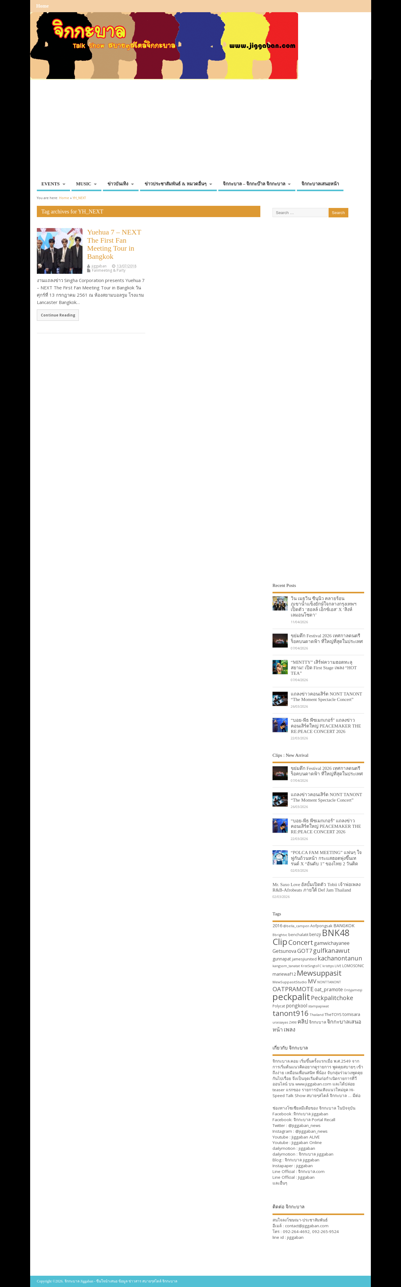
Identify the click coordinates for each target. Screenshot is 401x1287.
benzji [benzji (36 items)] (315, 934)
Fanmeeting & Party (108, 270)
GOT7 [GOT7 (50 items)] (304, 950)
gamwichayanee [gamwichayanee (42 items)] (332, 943)
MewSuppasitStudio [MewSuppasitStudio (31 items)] (290, 982)
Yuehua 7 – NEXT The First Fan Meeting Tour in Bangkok (114, 244)
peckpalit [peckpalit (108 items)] (291, 997)
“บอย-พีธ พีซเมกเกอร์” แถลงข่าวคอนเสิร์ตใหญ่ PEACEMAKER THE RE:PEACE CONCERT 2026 (326, 725)
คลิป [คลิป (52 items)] (302, 1021)
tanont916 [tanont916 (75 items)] (291, 1013)
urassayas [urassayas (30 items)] (280, 1022)
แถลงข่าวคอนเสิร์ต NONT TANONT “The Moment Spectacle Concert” (326, 696)
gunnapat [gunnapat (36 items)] (282, 959)
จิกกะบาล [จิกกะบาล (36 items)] (317, 1022)
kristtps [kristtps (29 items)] (328, 966)
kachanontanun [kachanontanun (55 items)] (340, 958)
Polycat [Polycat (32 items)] (279, 1006)
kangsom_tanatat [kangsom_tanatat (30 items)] (286, 965)
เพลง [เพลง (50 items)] (289, 1029)
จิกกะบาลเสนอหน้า (320, 183)
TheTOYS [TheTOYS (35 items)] (333, 1014)
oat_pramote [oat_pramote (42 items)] (329, 989)
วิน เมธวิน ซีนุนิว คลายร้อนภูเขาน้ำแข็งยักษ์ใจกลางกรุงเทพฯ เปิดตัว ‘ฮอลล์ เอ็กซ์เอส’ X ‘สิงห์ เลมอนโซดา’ (324, 607)
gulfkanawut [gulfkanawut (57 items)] (331, 950)
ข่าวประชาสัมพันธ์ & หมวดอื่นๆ (175, 183)
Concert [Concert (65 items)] (300, 942)
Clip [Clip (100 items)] (280, 941)
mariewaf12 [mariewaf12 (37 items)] (284, 974)
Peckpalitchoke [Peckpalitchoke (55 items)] (332, 998)
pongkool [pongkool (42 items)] (296, 1005)
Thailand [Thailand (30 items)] (317, 1014)
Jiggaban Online (307, 1142)
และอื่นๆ (280, 1183)
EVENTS (50, 183)
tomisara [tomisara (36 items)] (351, 1014)
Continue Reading (58, 315)
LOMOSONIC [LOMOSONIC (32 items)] (353, 965)
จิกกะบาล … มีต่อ (345, 1095)
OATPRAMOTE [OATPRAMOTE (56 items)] (293, 989)
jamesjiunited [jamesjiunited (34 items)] (304, 959)
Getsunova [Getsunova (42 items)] (284, 951)
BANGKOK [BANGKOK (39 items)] (343, 925)
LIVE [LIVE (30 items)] (338, 965)
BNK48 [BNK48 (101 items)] (336, 932)
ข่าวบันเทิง (117, 183)
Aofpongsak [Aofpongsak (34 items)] (321, 925)
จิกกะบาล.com (311, 1171)
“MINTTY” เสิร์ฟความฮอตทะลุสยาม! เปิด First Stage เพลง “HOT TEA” (324, 668)
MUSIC (83, 183)
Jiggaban (306, 1177)
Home (42, 6)
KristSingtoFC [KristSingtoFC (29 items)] (311, 966)
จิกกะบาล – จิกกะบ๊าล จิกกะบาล (254, 183)
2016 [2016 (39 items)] (277, 925)
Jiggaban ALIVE (306, 1137)
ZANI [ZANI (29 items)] (293, 1022)
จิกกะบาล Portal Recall (314, 1119)
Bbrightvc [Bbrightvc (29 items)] (280, 935)
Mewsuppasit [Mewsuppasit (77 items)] (319, 973)
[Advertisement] (200, 132)
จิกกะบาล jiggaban (311, 1114)
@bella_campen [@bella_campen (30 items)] (296, 926)
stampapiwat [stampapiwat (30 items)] (318, 1006)
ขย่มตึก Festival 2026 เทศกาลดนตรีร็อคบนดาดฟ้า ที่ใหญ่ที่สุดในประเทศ (327, 638)
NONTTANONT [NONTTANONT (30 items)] (329, 982)
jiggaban (99, 266)
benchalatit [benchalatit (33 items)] (298, 934)
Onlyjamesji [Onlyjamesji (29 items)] (353, 990)
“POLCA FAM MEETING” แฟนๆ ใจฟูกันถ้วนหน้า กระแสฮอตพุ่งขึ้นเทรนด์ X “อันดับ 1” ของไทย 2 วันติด (326, 858)
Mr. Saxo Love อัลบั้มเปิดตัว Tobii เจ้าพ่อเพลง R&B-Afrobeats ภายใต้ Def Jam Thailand (317, 887)
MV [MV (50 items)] (312, 981)
